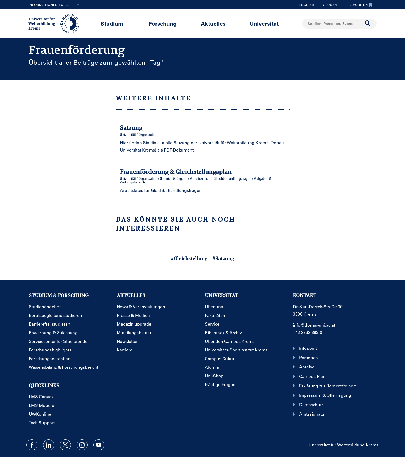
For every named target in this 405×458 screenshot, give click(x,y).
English (306, 5)
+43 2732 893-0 (307, 332)
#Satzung (223, 258)
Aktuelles (213, 23)
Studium (112, 23)
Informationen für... (54, 5)
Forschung (163, 23)
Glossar (329, 4)
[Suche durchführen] (368, 23)
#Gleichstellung (189, 258)
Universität (264, 23)
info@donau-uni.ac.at (314, 325)
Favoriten (358, 4)
